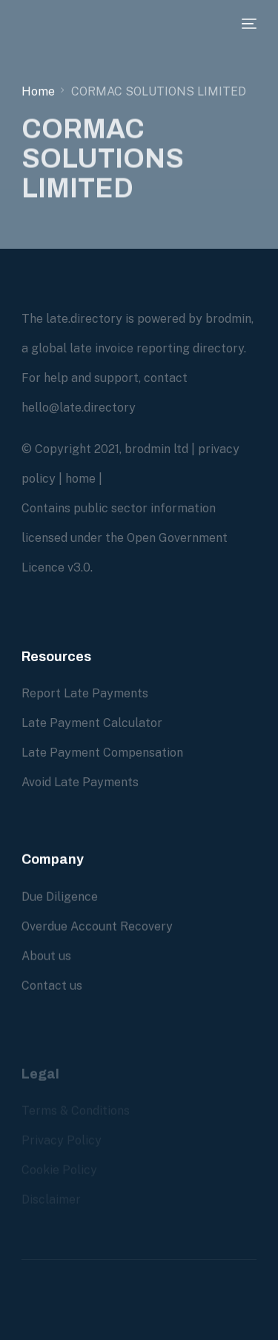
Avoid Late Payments (80, 782)
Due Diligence (59, 897)
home (80, 479)
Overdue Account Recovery (97, 926)
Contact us (51, 986)
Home (38, 91)
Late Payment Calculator (91, 723)
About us (46, 956)
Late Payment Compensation (102, 753)
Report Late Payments (84, 693)
